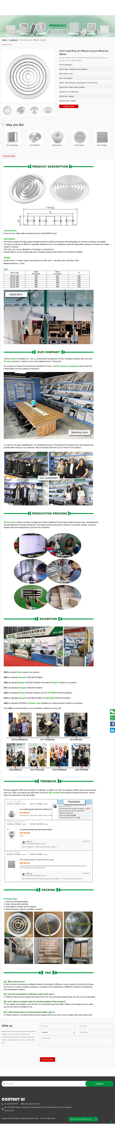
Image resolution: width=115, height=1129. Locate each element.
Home (35, 5)
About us (55, 5)
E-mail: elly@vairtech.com (32, 1104)
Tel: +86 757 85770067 (11, 1104)
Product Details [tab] (9, 156)
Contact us (87, 5)
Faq (78, 5)
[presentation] (57, 1051)
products (44, 5)
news (71, 5)
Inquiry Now (68, 106)
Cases (64, 5)
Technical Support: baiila (48, 1118)
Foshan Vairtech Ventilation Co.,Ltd (80, 1119)
